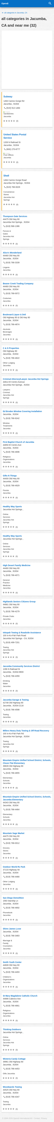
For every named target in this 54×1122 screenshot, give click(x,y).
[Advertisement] (27, 60)
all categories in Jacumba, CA (14, 13)
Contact (37, 1118)
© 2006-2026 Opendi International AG (17, 1118)
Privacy (44, 1118)
